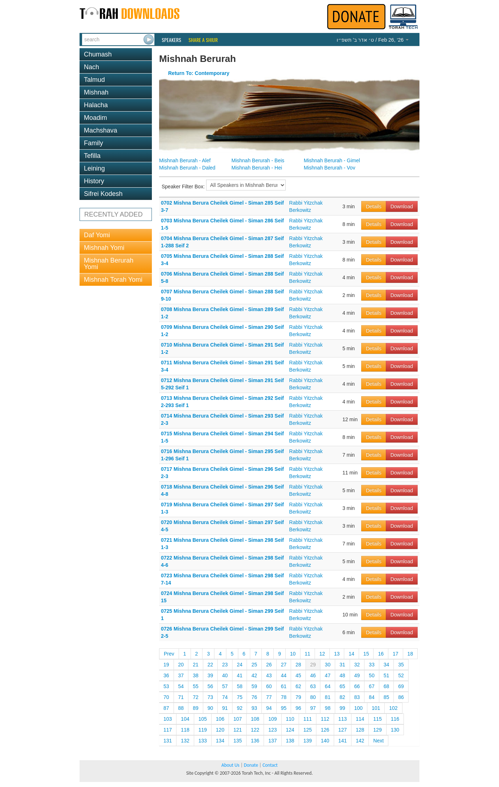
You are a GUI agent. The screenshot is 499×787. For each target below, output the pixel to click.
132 (185, 741)
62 (298, 686)
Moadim (95, 117)
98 (327, 708)
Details (373, 206)
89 (196, 708)
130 (395, 730)
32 (357, 664)
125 (307, 730)
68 (386, 686)
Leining (94, 168)
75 (240, 697)
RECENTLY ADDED (113, 214)
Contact (270, 765)
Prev (169, 654)
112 (325, 719)
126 (325, 730)
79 (298, 697)
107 (237, 719)
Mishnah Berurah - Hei (256, 168)
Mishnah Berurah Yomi (108, 264)
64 (327, 686)
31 (342, 664)
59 (254, 686)
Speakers (171, 39)
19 (166, 664)
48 (342, 675)
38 (196, 675)
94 (269, 708)
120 (220, 730)
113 (342, 719)
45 (298, 675)
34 (386, 664)
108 (255, 719)
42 (254, 675)
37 (181, 675)
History (94, 181)
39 (210, 675)
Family (93, 143)
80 (313, 697)
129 (377, 730)
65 (342, 686)
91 (225, 708)
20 (181, 664)
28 (298, 664)
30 (327, 664)
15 (366, 654)
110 (290, 719)
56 (210, 686)
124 (290, 730)
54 (181, 686)
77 (269, 697)
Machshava (100, 130)
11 (308, 654)
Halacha (96, 105)
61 (284, 686)
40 (225, 675)
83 (357, 697)
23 (225, 664)
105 (203, 719)
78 (284, 697)
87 (166, 708)
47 (327, 675)
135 (237, 741)
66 (357, 686)
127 (342, 730)
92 (240, 708)
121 (237, 730)
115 (377, 719)
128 (360, 730)
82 (342, 697)
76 (254, 697)
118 (185, 730)
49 (357, 675)
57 (225, 686)
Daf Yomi (97, 235)
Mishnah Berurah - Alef (184, 160)
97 (313, 708)
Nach (91, 67)
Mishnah (96, 92)
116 (395, 719)
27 (284, 664)
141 (342, 741)
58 (240, 686)
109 (272, 719)
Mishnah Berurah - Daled (187, 168)
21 (196, 664)
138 (290, 741)
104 (185, 719)
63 (313, 686)
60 (269, 686)
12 (322, 654)
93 (254, 708)
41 (240, 675)
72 (196, 697)
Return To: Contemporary (198, 73)
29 (313, 664)
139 (307, 741)
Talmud (94, 79)
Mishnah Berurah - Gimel (332, 160)
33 (372, 664)
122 (255, 730)
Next (378, 741)
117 (167, 730)
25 (254, 664)
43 (269, 675)
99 (342, 708)
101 (376, 708)
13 (337, 654)
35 (401, 664)
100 (358, 708)
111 (307, 719)
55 (196, 686)
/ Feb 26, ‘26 (373, 40)
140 (325, 741)
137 (272, 741)
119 (203, 730)
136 (255, 741)
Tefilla (92, 155)
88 (181, 708)
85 (386, 697)
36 (166, 675)
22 (210, 664)
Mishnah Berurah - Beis (257, 160)
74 (225, 697)
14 (351, 654)
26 (269, 664)
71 (181, 697)
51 (386, 675)
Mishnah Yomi (104, 247)
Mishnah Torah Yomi (113, 279)
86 (401, 697)
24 (240, 664)
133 (203, 741)
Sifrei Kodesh (103, 193)
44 (284, 675)
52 (401, 675)
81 (327, 697)
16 (381, 654)
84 (372, 697)
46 (313, 675)
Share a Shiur (203, 39)
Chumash (98, 54)
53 (166, 686)
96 (298, 708)
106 (220, 719)
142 (360, 741)
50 (372, 675)
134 (220, 741)
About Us (230, 765)
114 (360, 719)
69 (401, 686)
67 (372, 686)
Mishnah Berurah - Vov (329, 168)
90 (210, 708)
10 (293, 654)
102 (393, 708)
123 (272, 730)
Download (402, 206)
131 (167, 741)
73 (210, 697)
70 (166, 697)
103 (167, 719)
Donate (251, 765)
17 (395, 654)
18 (410, 654)
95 (284, 708)
